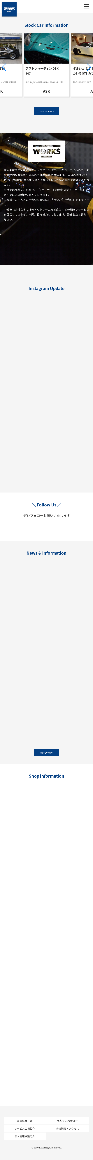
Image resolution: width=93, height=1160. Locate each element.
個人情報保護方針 (24, 1136)
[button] (4, 67)
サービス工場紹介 (24, 1128)
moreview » (46, 111)
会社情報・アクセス (67, 1128)
